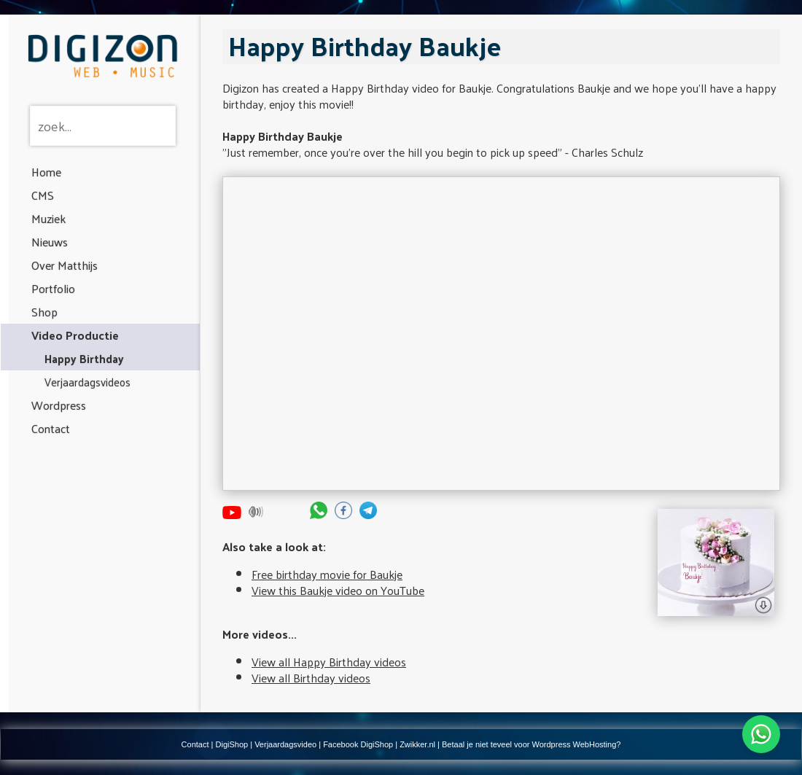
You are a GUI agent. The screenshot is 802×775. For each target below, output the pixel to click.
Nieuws (49, 241)
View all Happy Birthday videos (329, 661)
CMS (42, 195)
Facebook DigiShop (358, 744)
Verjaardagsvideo (285, 744)
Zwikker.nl (417, 744)
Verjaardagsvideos (87, 382)
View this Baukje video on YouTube (338, 590)
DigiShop (232, 744)
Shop (44, 311)
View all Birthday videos (311, 677)
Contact (50, 428)
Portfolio (53, 288)
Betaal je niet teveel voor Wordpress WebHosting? (531, 744)
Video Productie (75, 335)
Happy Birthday (84, 358)
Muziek (48, 218)
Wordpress (58, 405)
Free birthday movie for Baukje (327, 574)
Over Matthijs (64, 265)
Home (46, 171)
